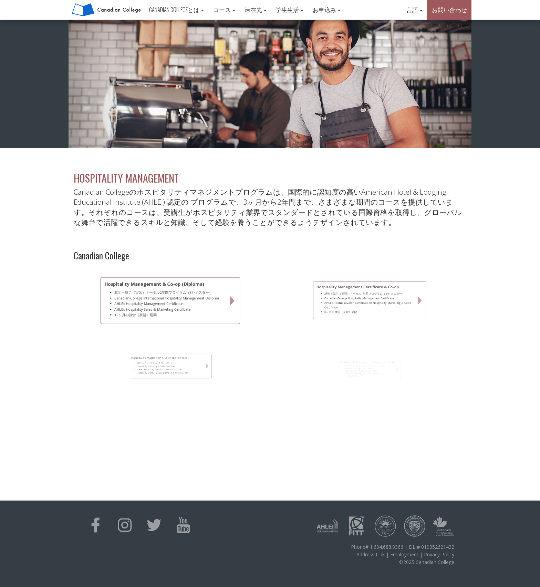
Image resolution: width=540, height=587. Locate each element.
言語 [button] (414, 9)
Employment (404, 554)
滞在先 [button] (256, 9)
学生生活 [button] (289, 9)
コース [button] (224, 9)
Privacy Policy (439, 554)
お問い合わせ (449, 9)
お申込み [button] (327, 9)
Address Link (370, 554)
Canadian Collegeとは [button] (176, 9)
